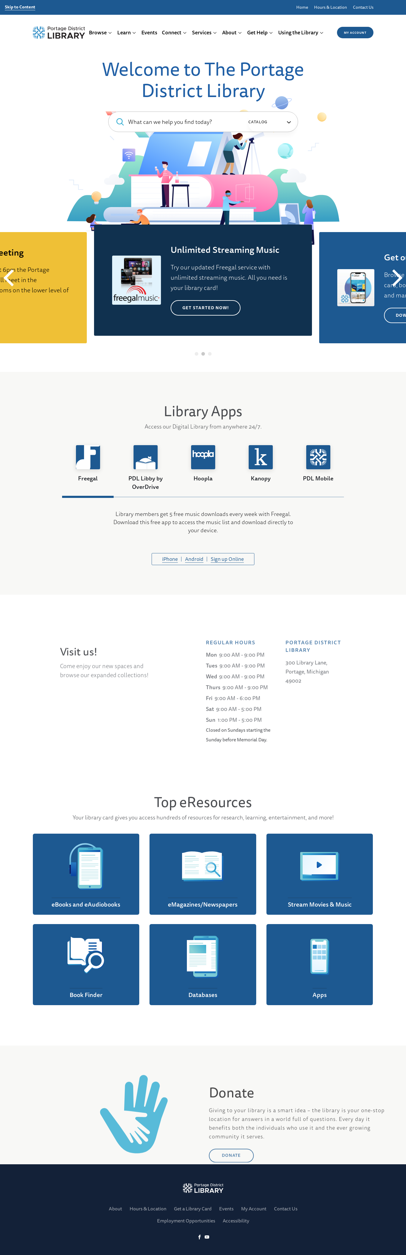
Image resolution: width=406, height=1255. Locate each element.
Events (149, 32)
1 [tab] (196, 354)
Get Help (260, 32)
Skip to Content (20, 7)
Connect (174, 32)
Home (302, 7)
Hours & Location (330, 7)
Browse (100, 32)
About (232, 32)
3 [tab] (209, 354)
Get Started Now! (205, 307)
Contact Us (363, 7)
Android (194, 559)
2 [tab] (203, 354)
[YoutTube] (207, 1237)
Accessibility (236, 1221)
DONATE (231, 1185)
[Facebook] (199, 1237)
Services (204, 32)
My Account (355, 32)
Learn (126, 32)
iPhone (170, 559)
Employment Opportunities (186, 1221)
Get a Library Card (193, 1209)
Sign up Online (227, 559)
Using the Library (301, 32)
